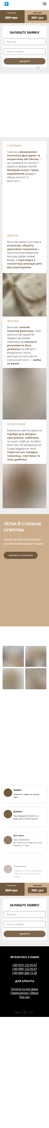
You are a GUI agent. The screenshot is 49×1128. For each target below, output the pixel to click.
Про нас (24, 997)
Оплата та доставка (24, 989)
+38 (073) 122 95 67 (24, 965)
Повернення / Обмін (25, 993)
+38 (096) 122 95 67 (24, 969)
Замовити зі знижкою (20, 555)
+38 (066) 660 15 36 (24, 973)
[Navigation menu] (44, 4)
